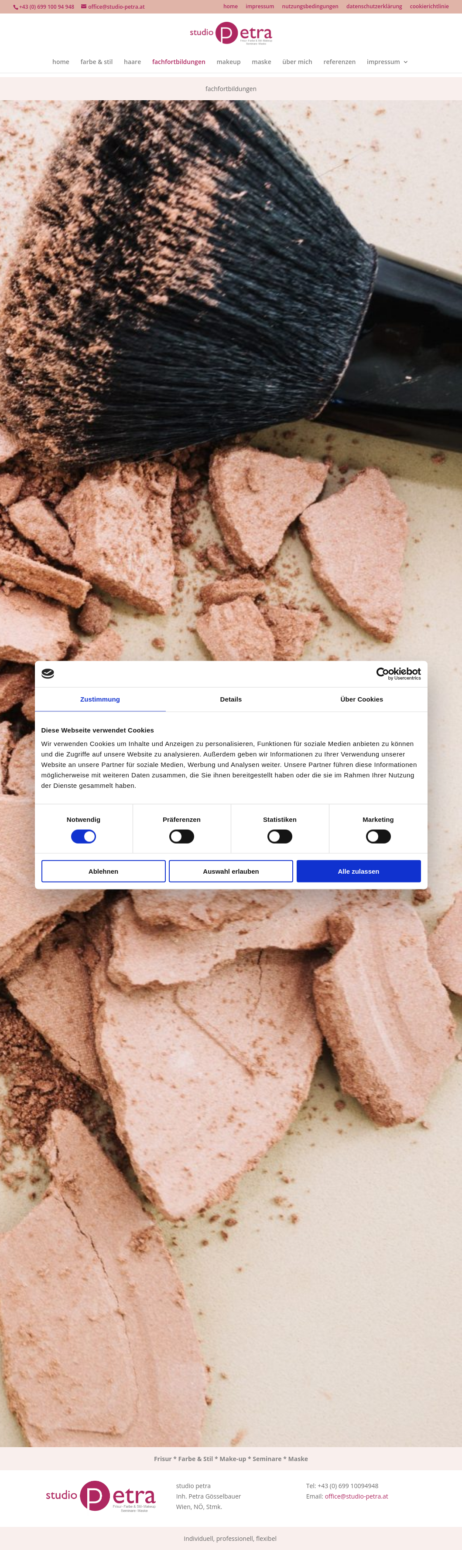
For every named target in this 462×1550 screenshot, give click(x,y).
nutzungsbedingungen (310, 7)
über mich (297, 62)
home (230, 7)
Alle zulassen (358, 871)
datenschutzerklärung (374, 7)
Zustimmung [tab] (100, 698)
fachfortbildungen (178, 62)
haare (132, 62)
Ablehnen (103, 871)
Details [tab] (231, 698)
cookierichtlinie (429, 7)
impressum (260, 7)
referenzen (339, 62)
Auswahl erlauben (231, 871)
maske (261, 62)
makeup (228, 62)
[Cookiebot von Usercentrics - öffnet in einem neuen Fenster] (383, 673)
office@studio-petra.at (356, 1496)
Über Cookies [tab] (362, 698)
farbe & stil (97, 62)
